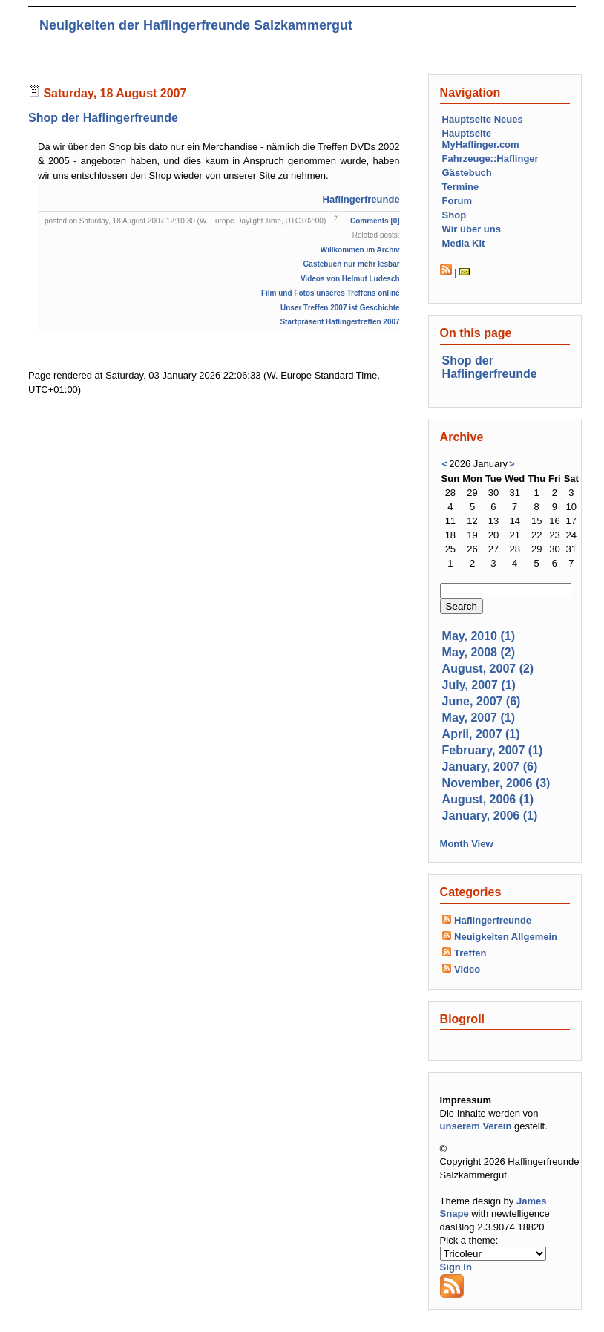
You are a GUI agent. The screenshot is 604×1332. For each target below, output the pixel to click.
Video (467, 969)
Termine (460, 186)
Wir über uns (471, 229)
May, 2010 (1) (478, 636)
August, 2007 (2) (488, 668)
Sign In (456, 1267)
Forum (457, 200)
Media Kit (463, 243)
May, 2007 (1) (478, 717)
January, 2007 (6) (490, 766)
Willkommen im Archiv (360, 250)
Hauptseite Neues (482, 119)
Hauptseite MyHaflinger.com (480, 139)
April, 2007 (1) (481, 734)
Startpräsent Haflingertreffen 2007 (339, 322)
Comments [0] (375, 221)
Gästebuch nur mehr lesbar (351, 264)
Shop (454, 215)
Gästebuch (467, 172)
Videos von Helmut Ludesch (350, 279)
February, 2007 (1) (492, 750)
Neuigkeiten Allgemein (505, 936)
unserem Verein (476, 1126)
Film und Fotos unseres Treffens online (330, 293)
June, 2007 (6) (481, 701)
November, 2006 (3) (496, 783)
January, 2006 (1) (490, 815)
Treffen (470, 953)
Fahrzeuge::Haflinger (490, 158)
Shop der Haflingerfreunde (103, 117)
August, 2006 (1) (488, 799)
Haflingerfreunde (361, 199)
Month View (466, 843)
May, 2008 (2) (478, 652)
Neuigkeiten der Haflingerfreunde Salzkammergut (195, 25)
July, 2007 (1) (479, 685)
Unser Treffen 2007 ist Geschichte (340, 308)
